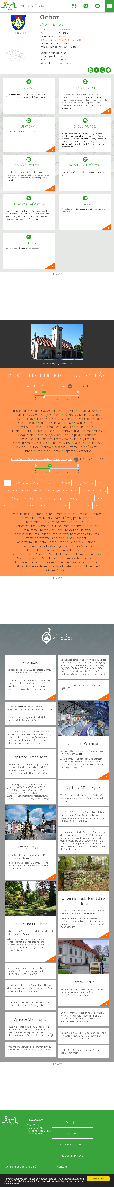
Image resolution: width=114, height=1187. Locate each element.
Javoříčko (83, 419)
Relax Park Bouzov (77, 530)
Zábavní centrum (80, 505)
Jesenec (21, 423)
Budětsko (20, 415)
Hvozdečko (67, 419)
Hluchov (28, 419)
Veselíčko (42, 451)
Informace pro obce (72, 1144)
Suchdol (27, 451)
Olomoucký (64, 29)
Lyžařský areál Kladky (38, 518)
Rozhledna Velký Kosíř (84, 534)
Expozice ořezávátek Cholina (43, 538)
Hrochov (41, 419)
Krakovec (37, 427)
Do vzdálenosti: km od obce (46, 386)
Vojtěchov (70, 451)
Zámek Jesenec (44, 514)
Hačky (16, 419)
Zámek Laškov (65, 514)
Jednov (95, 419)
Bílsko (17, 411)
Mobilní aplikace (72, 1155)
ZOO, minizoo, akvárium (27, 483)
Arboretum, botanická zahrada (62, 490)
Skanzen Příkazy (28, 558)
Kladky (66, 423)
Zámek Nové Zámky (72, 550)
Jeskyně (87, 498)
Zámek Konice (21, 514)
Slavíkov (33, 447)
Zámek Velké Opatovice (79, 558)
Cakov (33, 415)
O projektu (73, 1122)
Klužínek (79, 423)
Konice (62, 36)
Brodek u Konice (88, 411)
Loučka (50, 431)
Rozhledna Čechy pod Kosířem (46, 522)
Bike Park (30, 505)
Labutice (67, 427)
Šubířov (93, 447)
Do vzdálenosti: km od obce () (41, 459)
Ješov (31, 423)
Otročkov (90, 435)
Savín (77, 443)
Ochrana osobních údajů (20, 1166)
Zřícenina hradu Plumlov (29, 554)
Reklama (72, 1133)
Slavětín (20, 447)
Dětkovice (70, 415)
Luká (76, 431)
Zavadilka (85, 451)
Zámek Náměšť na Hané (79, 526)
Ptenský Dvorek (84, 439)
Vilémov (56, 451)
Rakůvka (41, 443)
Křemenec (52, 427)
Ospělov (76, 435)
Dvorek (83, 415)
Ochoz (49, 17)
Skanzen (103, 483)
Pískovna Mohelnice (56, 562)
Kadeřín (43, 423)
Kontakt (62, 1166)
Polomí (34, 439)
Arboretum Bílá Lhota (31, 542)
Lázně (99, 498)
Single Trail (45, 505)
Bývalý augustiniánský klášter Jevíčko (44, 546)
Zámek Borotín (51, 558)
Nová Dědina (26, 435)
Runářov (55, 443)
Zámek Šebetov (81, 546)
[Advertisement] (57, 297)
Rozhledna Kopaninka (41, 550)
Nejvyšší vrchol (11, 505)
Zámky (14, 498)
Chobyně (45, 415)
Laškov (90, 427)
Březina (57, 411)
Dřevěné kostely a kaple (50, 498)
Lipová (38, 431)
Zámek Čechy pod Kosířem (72, 518)
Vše (8, 483)
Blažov (27, 411)
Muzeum (61, 505)
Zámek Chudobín (76, 538)
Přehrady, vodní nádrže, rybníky (24, 490)
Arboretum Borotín (27, 562)
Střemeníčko (76, 447)
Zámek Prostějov (57, 570)
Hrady (103, 490)
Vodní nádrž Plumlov (85, 554)
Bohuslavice (42, 411)
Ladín (79, 427)
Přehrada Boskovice (84, 562)
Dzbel (95, 415)
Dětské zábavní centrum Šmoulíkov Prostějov (44, 566)
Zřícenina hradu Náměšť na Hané (38, 526)
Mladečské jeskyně (83, 542)
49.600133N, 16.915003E (71, 40)
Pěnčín (22, 439)
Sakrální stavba (102, 505)
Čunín (57, 415)
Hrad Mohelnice (87, 566)
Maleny (86, 431)
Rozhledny (88, 490)
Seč (85, 443)
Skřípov (95, 443)
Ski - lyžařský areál (84, 483)
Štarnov (46, 447)
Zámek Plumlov (58, 554)
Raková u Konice (22, 443)
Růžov (67, 443)
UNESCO (65, 483)
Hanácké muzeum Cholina (30, 534)
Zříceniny (28, 498)
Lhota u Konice (22, 431)
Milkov (98, 431)
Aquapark (50, 483)
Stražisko (59, 447)
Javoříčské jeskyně (90, 514)
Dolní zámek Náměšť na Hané (43, 530)
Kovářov (23, 427)
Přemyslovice (63, 439)
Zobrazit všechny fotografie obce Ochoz (57, 363)
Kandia (55, 423)
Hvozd (53, 419)
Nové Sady (45, 435)
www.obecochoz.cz (68, 63)
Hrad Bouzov (59, 534)
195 (61, 56)
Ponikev (46, 439)
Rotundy (73, 498)
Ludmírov (63, 431)
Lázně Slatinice (58, 542)
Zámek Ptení (77, 522)
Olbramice (61, 435)
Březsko (70, 411)
